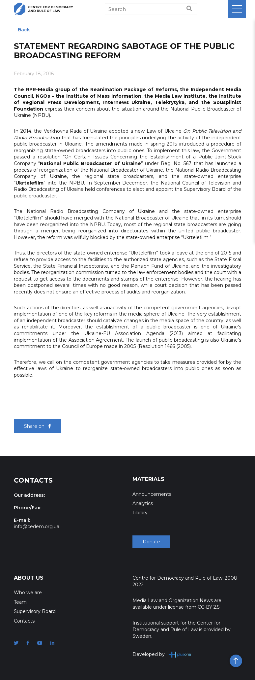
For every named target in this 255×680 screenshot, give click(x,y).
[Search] (151, 9)
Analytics (142, 503)
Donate (151, 542)
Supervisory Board (35, 611)
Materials (148, 479)
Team (20, 602)
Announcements (151, 494)
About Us (28, 578)
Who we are (28, 592)
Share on (37, 426)
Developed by (161, 654)
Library (140, 513)
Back (24, 30)
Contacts (24, 621)
